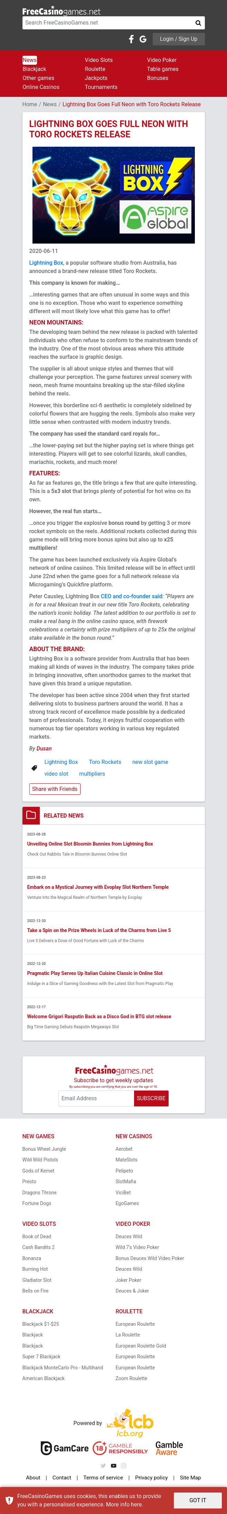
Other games (38, 78)
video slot (56, 773)
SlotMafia (126, 1182)
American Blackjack (43, 1378)
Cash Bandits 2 (38, 1247)
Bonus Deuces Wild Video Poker (150, 1258)
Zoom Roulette (132, 1378)
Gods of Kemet (38, 1171)
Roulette (95, 69)
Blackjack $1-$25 (40, 1324)
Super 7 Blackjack (41, 1357)
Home (29, 104)
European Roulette (135, 1324)
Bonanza (31, 1258)
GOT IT (197, 1500)
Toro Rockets (105, 762)
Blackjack (34, 69)
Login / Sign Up (179, 39)
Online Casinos (41, 87)
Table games (163, 69)
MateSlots (127, 1160)
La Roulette (128, 1335)
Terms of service (102, 1478)
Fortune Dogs (36, 1203)
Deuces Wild (129, 1237)
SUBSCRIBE (151, 1098)
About (33, 1478)
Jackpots (96, 78)
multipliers (92, 773)
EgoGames (127, 1203)
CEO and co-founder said (131, 596)
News (30, 60)
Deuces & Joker (132, 1291)
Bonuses (158, 78)
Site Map (190, 1478)
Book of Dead (36, 1237)
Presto (29, 1182)
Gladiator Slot (36, 1280)
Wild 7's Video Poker (137, 1247)
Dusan (44, 748)
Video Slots (99, 60)
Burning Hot (35, 1269)
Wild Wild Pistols (40, 1160)
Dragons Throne (39, 1193)
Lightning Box (46, 262)
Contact (61, 1478)
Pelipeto (124, 1171)
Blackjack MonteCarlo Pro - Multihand (62, 1368)
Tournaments (101, 87)
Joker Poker (128, 1280)
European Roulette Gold (141, 1346)
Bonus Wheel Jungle (44, 1149)
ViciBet (123, 1193)
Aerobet (124, 1149)
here (136, 1504)
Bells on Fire (35, 1291)
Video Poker (162, 60)
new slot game (150, 762)
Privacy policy (151, 1478)
